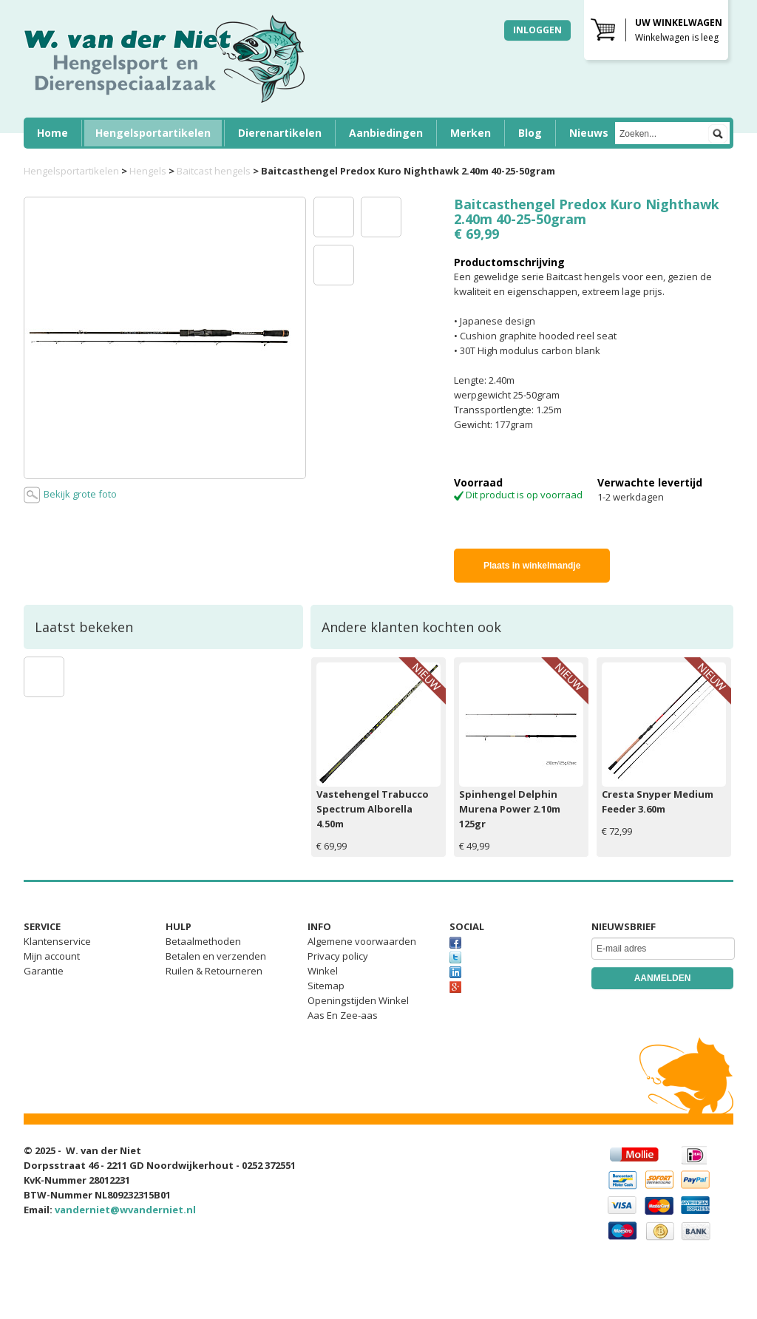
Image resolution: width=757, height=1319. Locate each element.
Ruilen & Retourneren (214, 970)
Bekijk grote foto (70, 494)
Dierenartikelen (280, 133)
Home (52, 133)
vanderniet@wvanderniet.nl (125, 1209)
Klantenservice (57, 941)
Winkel (323, 970)
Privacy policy (338, 956)
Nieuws (588, 133)
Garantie (44, 970)
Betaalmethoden (203, 941)
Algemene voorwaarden (362, 941)
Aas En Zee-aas (343, 1015)
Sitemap (326, 985)
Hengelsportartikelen (153, 133)
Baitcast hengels (214, 170)
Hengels (147, 170)
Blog (530, 133)
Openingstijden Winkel (358, 1000)
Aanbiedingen (386, 133)
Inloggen (537, 30)
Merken (470, 133)
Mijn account (52, 956)
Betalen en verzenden (216, 956)
